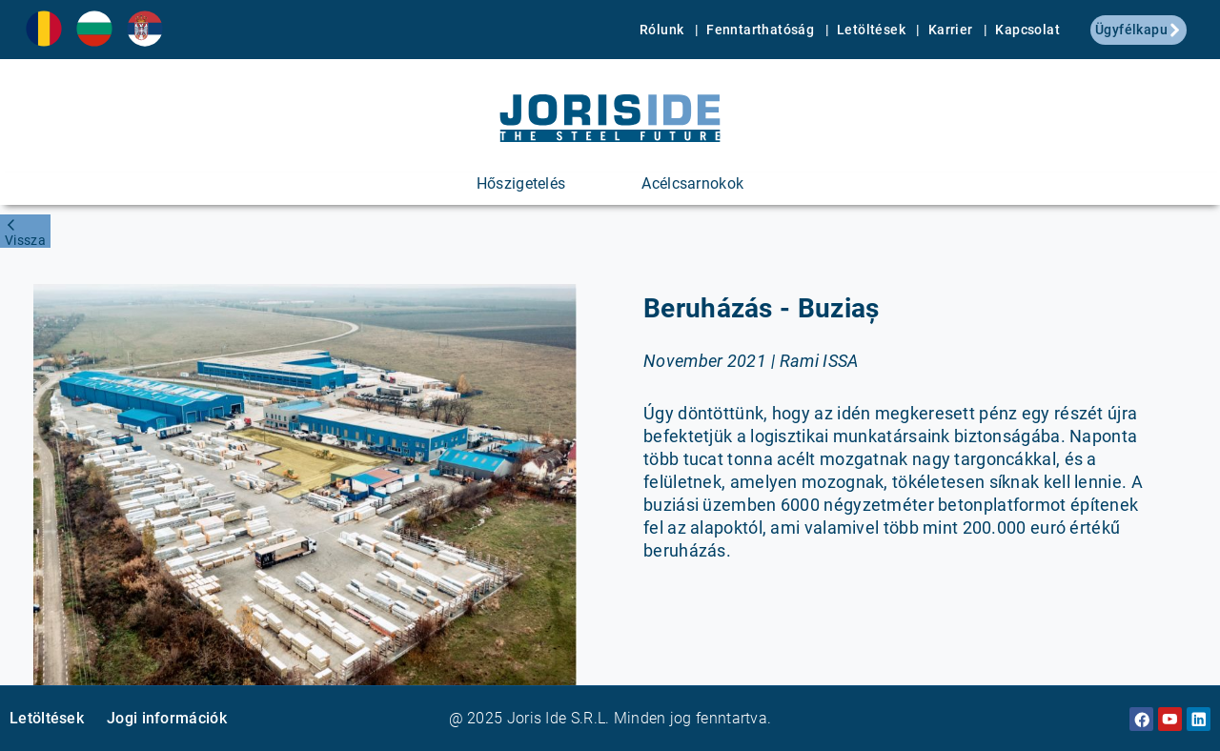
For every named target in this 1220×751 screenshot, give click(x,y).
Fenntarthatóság (761, 29)
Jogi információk (167, 718)
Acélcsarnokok (692, 183)
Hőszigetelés (521, 183)
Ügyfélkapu (1138, 29)
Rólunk (663, 29)
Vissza (25, 240)
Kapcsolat (1027, 29)
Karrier (952, 29)
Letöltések (872, 29)
